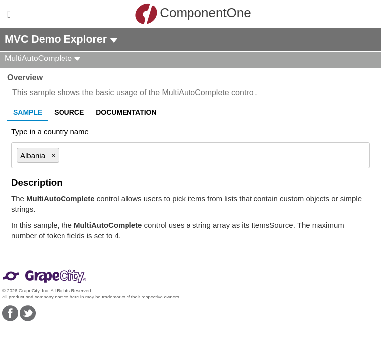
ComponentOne (193, 13)
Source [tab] (69, 112)
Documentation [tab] (126, 112)
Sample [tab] (27, 112)
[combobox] (210, 155)
